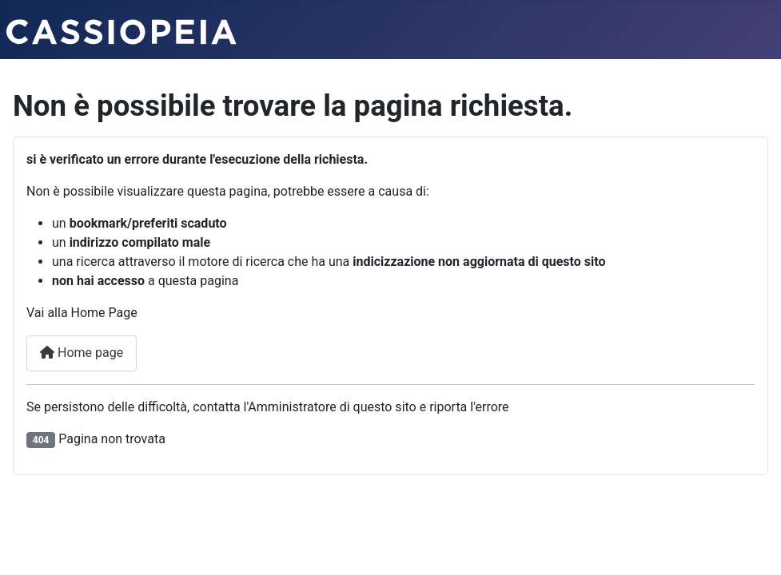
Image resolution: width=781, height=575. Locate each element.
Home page (81, 352)
